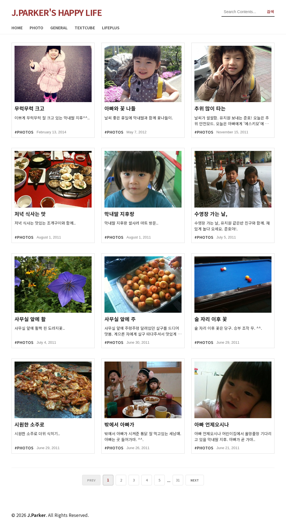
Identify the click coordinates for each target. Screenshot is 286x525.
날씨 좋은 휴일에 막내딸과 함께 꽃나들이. (138, 118)
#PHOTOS (24, 132)
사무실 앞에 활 (30, 319)
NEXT (194, 480)
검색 (270, 11)
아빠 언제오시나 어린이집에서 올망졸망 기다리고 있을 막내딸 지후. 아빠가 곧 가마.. (232, 436)
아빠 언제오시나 (211, 424)
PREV (92, 480)
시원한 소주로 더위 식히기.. (37, 433)
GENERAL (59, 27)
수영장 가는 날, (210, 213)
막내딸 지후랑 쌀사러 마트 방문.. (131, 223)
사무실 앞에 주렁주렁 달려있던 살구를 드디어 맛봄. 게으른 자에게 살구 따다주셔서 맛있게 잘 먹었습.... (142, 331)
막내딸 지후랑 (119, 213)
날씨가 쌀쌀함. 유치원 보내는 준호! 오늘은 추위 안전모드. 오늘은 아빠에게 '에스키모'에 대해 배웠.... (231, 121)
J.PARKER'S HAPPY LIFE (56, 12)
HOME (17, 27)
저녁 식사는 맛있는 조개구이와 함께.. (45, 223)
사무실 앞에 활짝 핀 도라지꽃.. (40, 328)
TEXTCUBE (85, 27)
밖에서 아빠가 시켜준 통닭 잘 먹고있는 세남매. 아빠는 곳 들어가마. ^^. (142, 436)
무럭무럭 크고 (29, 108)
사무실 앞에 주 (120, 319)
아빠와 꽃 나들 (120, 108)
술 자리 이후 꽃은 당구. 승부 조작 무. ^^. (228, 328)
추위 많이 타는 (210, 108)
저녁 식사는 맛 (30, 213)
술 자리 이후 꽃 (210, 319)
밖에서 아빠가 (119, 424)
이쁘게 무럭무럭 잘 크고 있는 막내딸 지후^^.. (52, 118)
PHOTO (36, 27)
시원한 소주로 (29, 424)
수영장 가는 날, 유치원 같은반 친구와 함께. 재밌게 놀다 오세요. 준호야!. (232, 226)
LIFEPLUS (111, 27)
